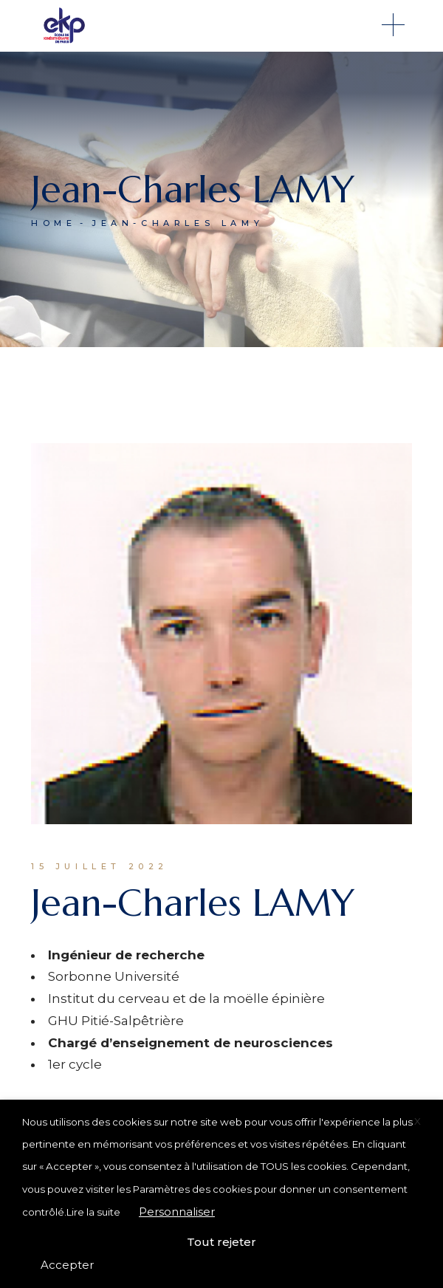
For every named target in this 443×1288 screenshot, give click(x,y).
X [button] (417, 1121)
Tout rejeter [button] (221, 1242)
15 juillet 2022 (99, 866)
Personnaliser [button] (177, 1212)
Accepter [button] (67, 1265)
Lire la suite (93, 1212)
